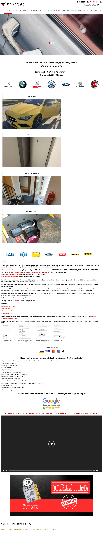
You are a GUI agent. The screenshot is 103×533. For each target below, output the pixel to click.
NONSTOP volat (89, 2)
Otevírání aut (24, 10)
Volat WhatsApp (91, 5)
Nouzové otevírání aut (9, 180)
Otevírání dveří (37, 10)
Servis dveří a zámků (52, 10)
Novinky (86, 10)
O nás (9, 10)
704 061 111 (15, 211)
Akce (79, 10)
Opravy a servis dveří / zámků (11, 185)
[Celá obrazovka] (100, 381)
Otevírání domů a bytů (8, 217)
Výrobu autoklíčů (7, 223)
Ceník (15, 10)
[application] (51, 354)
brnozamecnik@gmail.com (28, 522)
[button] (49, 43)
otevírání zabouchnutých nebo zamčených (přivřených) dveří (30, 182)
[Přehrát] (3, 381)
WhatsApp (19, 518)
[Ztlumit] (97, 381)
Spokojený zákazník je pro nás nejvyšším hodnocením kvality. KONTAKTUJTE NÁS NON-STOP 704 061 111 (51, 315)
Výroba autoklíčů (69, 10)
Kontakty (94, 10)
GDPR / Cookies (57, 531)
